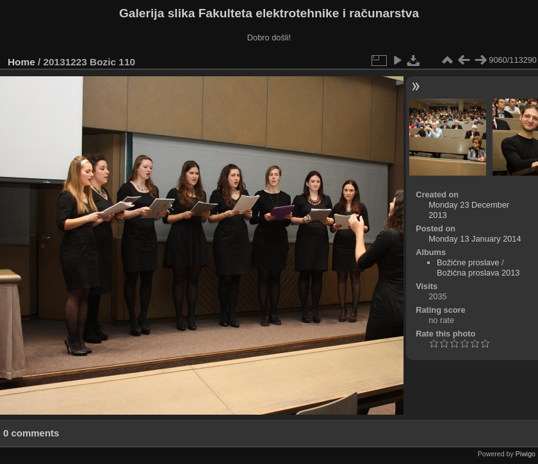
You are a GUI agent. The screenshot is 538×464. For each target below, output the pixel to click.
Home (21, 61)
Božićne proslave (468, 262)
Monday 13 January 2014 (474, 239)
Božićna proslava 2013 (478, 273)
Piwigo (525, 454)
